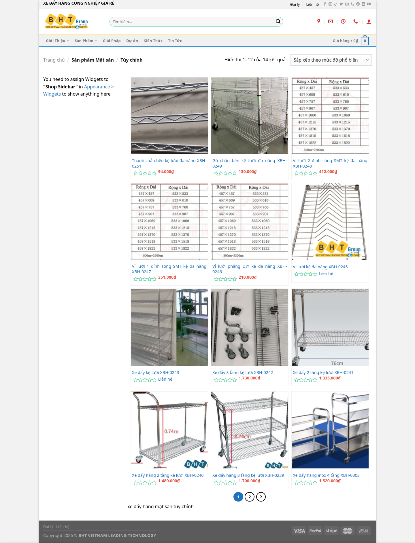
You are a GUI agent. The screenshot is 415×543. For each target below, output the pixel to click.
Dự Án (132, 40)
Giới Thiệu (57, 40)
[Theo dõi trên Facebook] (325, 4)
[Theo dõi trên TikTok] (335, 4)
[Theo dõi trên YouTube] (369, 4)
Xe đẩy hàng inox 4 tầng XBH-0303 (326, 475)
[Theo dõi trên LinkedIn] (363, 4)
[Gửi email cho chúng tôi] (347, 4)
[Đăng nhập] (369, 21)
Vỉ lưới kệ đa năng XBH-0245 (320, 266)
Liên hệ (312, 4)
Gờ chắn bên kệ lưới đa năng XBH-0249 (249, 163)
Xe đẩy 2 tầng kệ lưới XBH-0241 (323, 372)
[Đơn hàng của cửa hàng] (331, 60)
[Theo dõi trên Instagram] (330, 4)
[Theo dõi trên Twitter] (341, 4)
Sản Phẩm (86, 40)
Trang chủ (54, 60)
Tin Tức (175, 40)
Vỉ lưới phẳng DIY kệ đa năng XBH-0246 (249, 269)
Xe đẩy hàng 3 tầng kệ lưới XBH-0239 (248, 475)
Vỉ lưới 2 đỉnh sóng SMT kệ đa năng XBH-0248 (330, 163)
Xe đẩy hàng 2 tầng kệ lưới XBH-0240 (168, 475)
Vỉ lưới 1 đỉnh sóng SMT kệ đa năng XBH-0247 (169, 269)
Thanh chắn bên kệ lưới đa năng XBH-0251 (169, 163)
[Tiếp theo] (261, 497)
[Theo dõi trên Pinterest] (358, 4)
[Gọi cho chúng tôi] (352, 4)
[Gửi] (278, 21)
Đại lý (295, 4)
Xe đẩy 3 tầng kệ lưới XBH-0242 (242, 372)
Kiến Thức (153, 40)
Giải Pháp (112, 40)
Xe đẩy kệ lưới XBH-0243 (155, 372)
